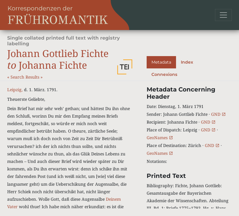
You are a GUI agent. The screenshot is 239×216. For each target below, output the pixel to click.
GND (218, 114)
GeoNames (160, 137)
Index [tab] (187, 62)
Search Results (25, 77)
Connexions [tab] (164, 74)
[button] (124, 66)
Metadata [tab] (161, 62)
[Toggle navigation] (223, 15)
